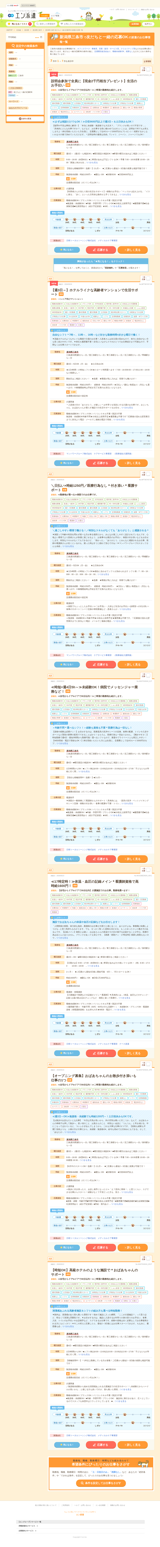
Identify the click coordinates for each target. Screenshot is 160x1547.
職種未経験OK (118, 51)
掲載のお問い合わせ (147, 9)
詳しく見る (134, 249)
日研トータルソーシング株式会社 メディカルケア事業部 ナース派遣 (97, 1044)
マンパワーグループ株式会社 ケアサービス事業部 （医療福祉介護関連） (99, 454)
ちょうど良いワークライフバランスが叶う (22, 11)
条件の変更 (26, 119)
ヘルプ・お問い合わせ (117, 9)
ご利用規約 (65, 1505)
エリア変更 (55, 16)
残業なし (129, 51)
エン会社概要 (101, 1505)
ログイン (148, 24)
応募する (102, 249)
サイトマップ (132, 9)
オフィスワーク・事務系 (87, 49)
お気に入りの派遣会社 (73, 24)
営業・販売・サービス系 (109, 49)
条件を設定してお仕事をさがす (103, 1483)
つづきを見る (92, 162)
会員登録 (135, 24)
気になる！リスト (22, 24)
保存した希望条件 (47, 24)
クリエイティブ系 (128, 49)
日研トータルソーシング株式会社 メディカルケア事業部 (91, 240)
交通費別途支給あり (102, 51)
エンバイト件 (28, 5)
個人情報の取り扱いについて (46, 1505)
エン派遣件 (13, 5)
